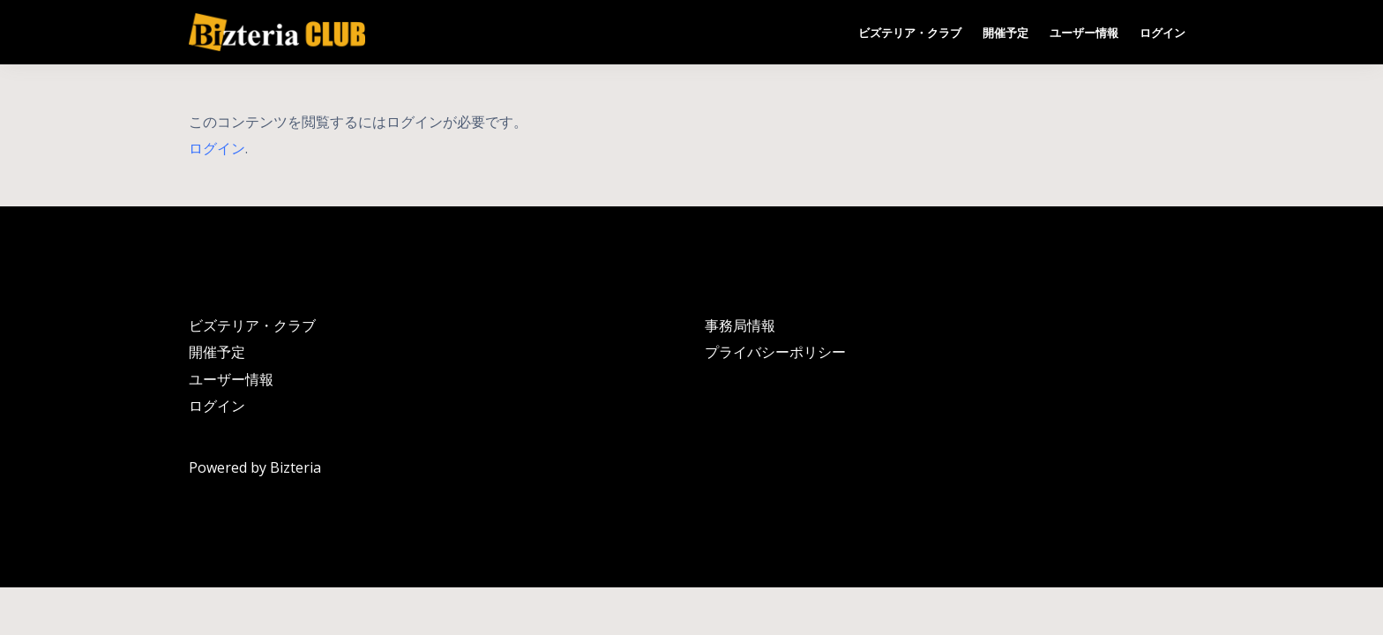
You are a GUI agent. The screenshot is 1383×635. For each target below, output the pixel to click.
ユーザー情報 (1084, 33)
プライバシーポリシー (775, 352)
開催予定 (1005, 33)
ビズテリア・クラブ (909, 33)
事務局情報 (740, 325)
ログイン (1162, 33)
